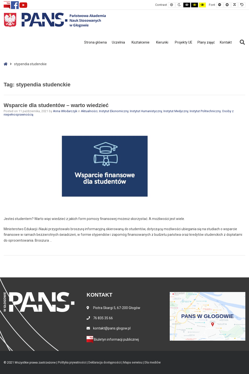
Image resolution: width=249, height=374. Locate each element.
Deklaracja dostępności (104, 362)
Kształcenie (141, 42)
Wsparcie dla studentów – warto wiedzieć (56, 105)
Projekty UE (183, 42)
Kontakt (226, 42)
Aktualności (89, 111)
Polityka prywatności (72, 362)
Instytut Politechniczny (205, 111)
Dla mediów (152, 362)
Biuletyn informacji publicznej (113, 339)
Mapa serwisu (132, 362)
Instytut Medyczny (175, 111)
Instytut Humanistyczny (146, 111)
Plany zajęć (206, 42)
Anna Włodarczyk (65, 111)
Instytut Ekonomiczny (113, 111)
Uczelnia (118, 42)
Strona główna (95, 42)
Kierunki (162, 42)
